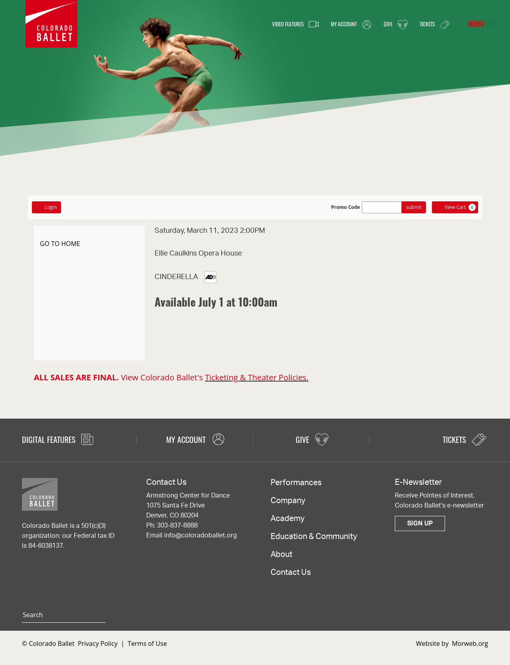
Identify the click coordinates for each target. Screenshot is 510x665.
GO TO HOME (60, 243)
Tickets (432, 24)
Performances (296, 483)
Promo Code (345, 207)
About (281, 555)
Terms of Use (147, 643)
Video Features (277, 24)
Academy (287, 519)
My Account (340, 24)
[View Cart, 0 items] (455, 207)
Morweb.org (470, 643)
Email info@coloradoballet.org (191, 535)
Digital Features (57, 439)
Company (288, 501)
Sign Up (420, 523)
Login (46, 207)
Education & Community (314, 537)
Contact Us (291, 572)
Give (389, 24)
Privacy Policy (98, 643)
